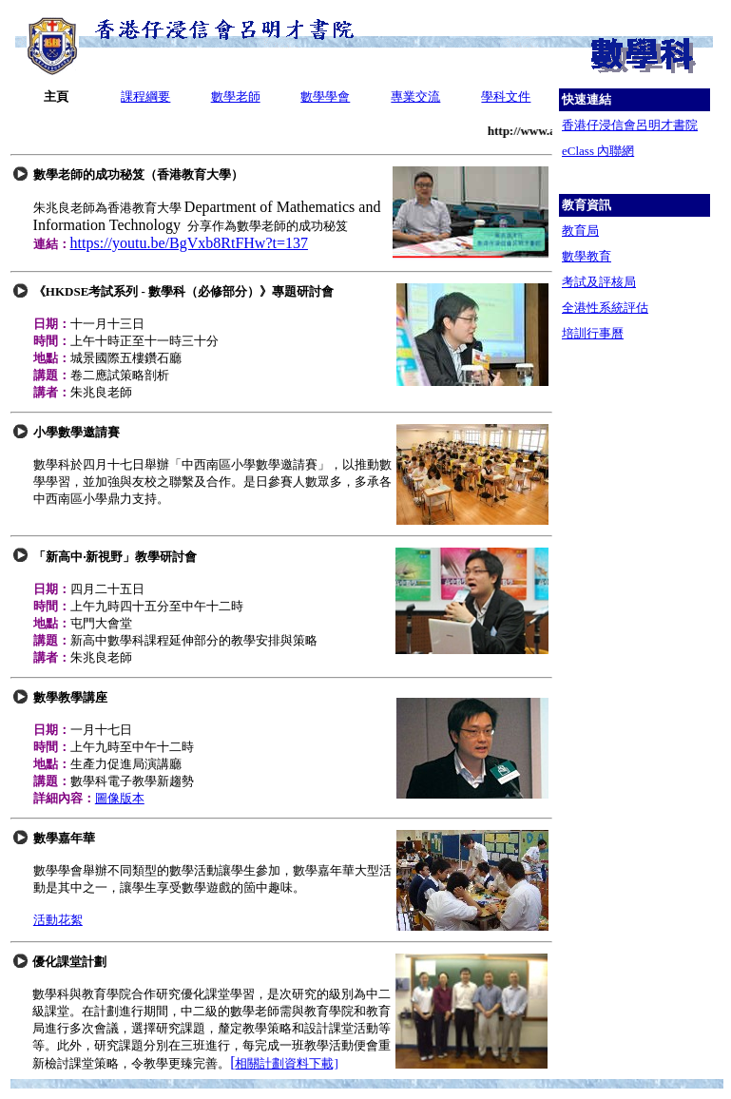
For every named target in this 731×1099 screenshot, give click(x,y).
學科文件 (505, 96)
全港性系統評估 (605, 307)
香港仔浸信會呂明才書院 (630, 125)
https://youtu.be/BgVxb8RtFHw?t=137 (189, 243)
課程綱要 (145, 96)
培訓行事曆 (593, 333)
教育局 (580, 230)
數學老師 (235, 96)
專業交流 (415, 96)
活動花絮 (58, 920)
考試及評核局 (599, 282)
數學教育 (586, 256)
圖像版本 (119, 798)
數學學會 (325, 96)
